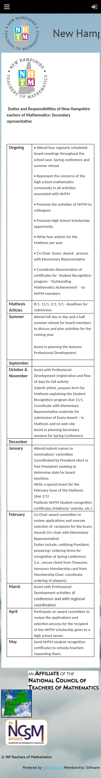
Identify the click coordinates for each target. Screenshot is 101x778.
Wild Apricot (53, 767)
